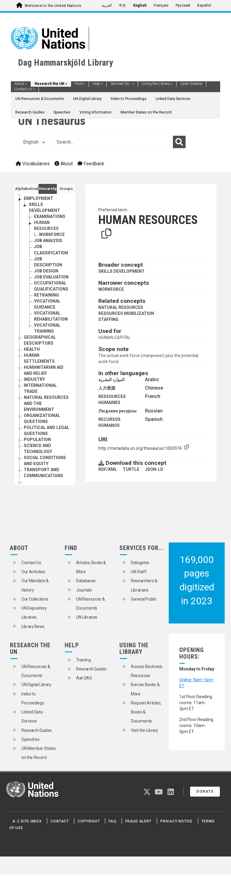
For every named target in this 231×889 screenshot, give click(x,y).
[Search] (179, 142)
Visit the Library (144, 730)
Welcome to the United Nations (53, 6)
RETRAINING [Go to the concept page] (46, 295)
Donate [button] (205, 791)
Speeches (62, 112)
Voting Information (95, 112)
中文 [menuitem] (122, 5)
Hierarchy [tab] (48, 189)
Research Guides (30, 112)
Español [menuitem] (204, 5)
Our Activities (33, 571)
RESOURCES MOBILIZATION (126, 313)
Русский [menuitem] (183, 5)
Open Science (191, 84)
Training (83, 659)
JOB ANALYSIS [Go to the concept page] (48, 240)
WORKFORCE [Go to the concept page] (52, 234)
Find (80, 84)
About (20, 84)
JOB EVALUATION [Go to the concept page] (51, 277)
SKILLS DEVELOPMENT (121, 271)
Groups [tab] (66, 189)
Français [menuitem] (161, 5)
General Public (143, 599)
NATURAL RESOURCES (120, 307)
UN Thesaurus (51, 121)
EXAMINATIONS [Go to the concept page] (49, 216)
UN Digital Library (87, 99)
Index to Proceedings (128, 99)
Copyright (89, 821)
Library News (33, 626)
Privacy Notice (176, 821)
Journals (84, 590)
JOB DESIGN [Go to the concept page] (46, 271)
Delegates (140, 562)
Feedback (91, 163)
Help (97, 84)
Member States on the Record (146, 112)
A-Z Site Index (27, 821)
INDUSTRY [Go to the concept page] (34, 379)
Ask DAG (84, 678)
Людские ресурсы (117, 411)
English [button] (34, 142)
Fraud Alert (138, 821)
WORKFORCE (111, 289)
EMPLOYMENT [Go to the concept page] (38, 198)
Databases (86, 580)
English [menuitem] (139, 5)
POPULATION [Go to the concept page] (37, 439)
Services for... (122, 84)
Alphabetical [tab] (26, 189)
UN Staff (138, 571)
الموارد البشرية (111, 379)
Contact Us (24, 89)
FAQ (112, 821)
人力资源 (106, 388)
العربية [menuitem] (107, 5)
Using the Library (157, 84)
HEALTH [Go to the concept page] (32, 349)
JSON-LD (154, 469)
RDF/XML (107, 469)
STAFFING (108, 319)
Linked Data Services (173, 99)
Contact (60, 821)
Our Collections (34, 599)
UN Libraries (86, 617)
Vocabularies (33, 163)
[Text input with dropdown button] (113, 142)
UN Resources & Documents (39, 99)
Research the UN (51, 84)
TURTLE (131, 469)
